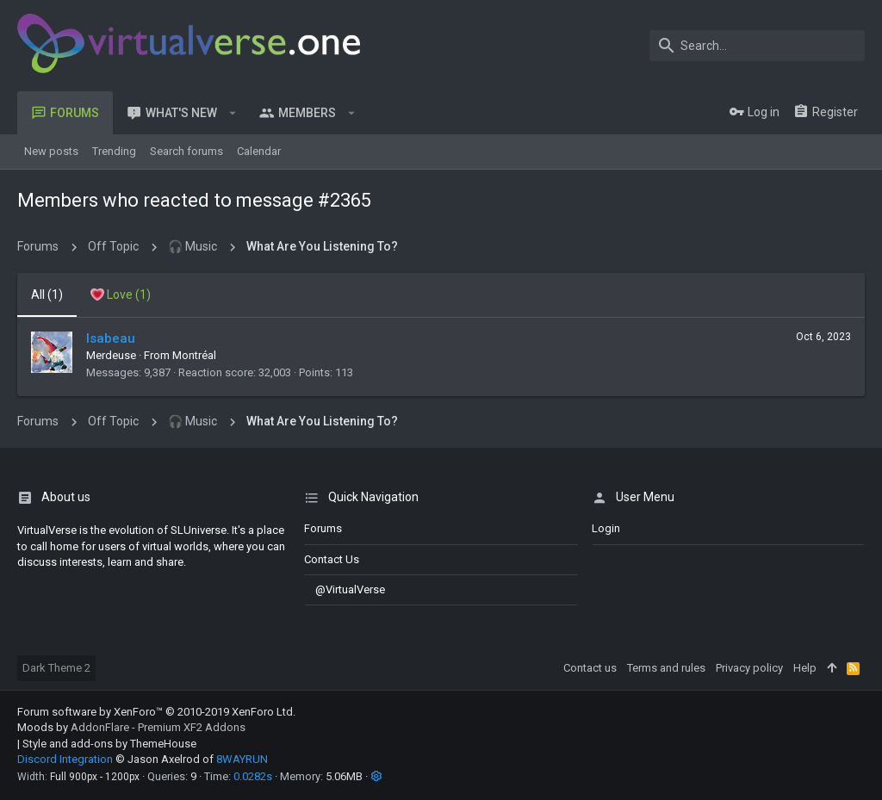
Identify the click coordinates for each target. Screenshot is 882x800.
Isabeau (110, 338)
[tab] (121, 295)
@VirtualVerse (344, 589)
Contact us (331, 559)
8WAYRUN (242, 759)
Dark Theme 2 (56, 667)
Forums (323, 528)
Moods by (131, 727)
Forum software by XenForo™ (156, 711)
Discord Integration (65, 759)
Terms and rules (666, 667)
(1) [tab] (47, 294)
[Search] (757, 45)
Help (805, 667)
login (606, 528)
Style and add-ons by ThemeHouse (109, 743)
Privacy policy (749, 667)
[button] (232, 113)
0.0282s (252, 776)
